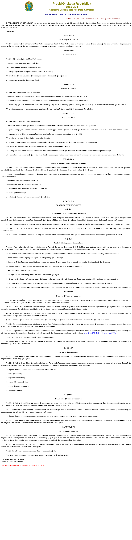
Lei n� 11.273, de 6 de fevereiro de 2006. (100, 333)
